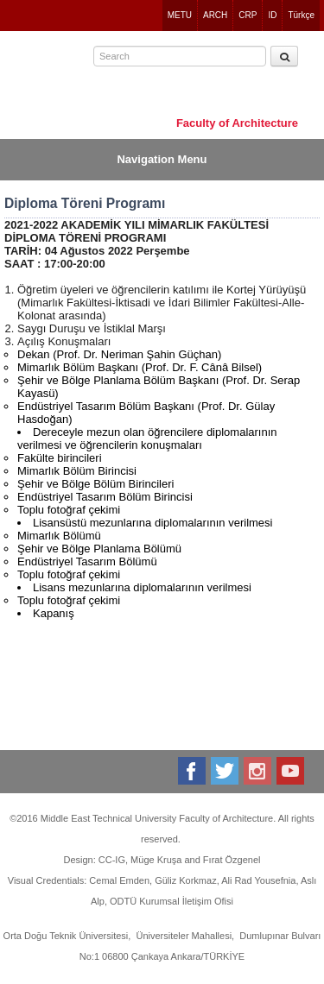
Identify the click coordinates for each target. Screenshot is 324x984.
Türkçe (301, 15)
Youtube (291, 771)
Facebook (193, 771)
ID (272, 15)
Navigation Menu (161, 159)
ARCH (215, 15)
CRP (247, 15)
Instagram (259, 771)
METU (180, 15)
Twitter (226, 771)
